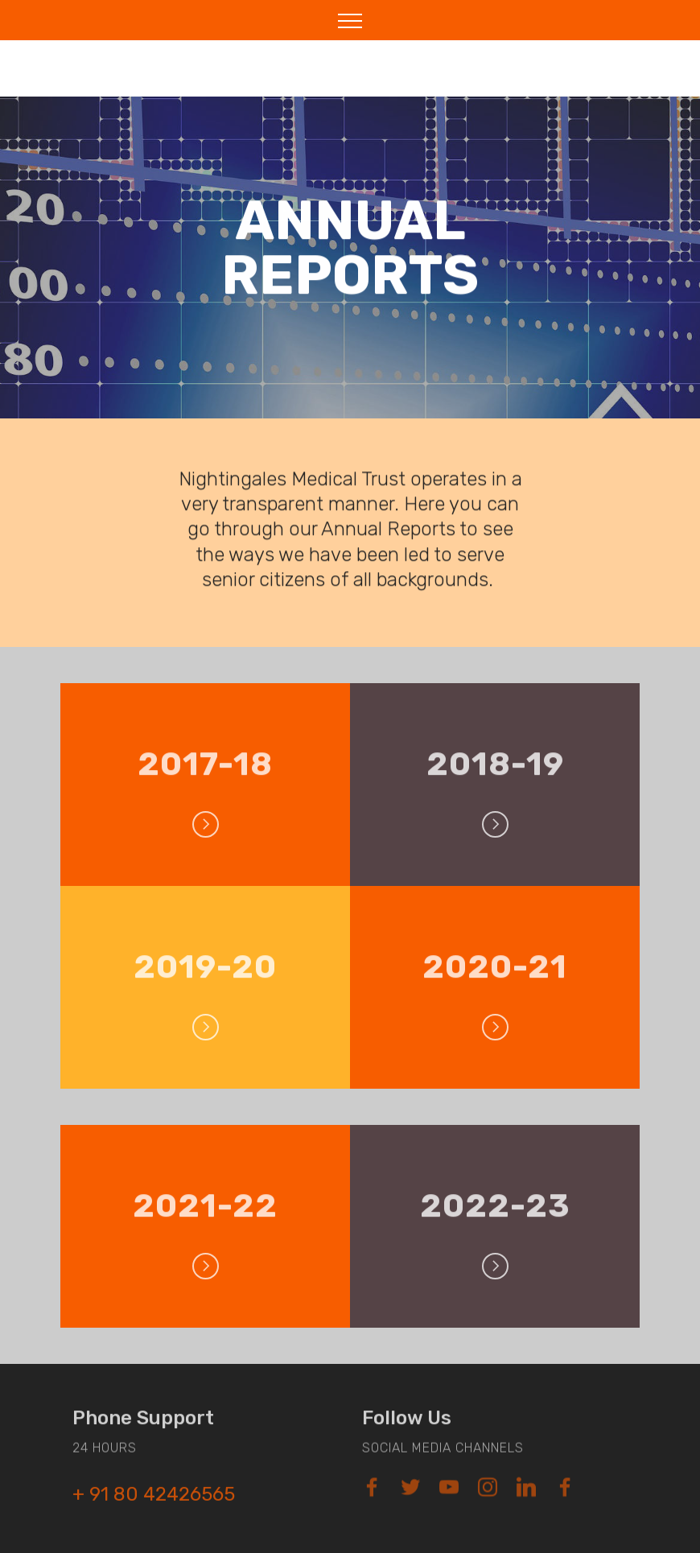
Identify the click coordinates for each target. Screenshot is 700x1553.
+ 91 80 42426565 (153, 1501)
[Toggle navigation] (350, 20)
